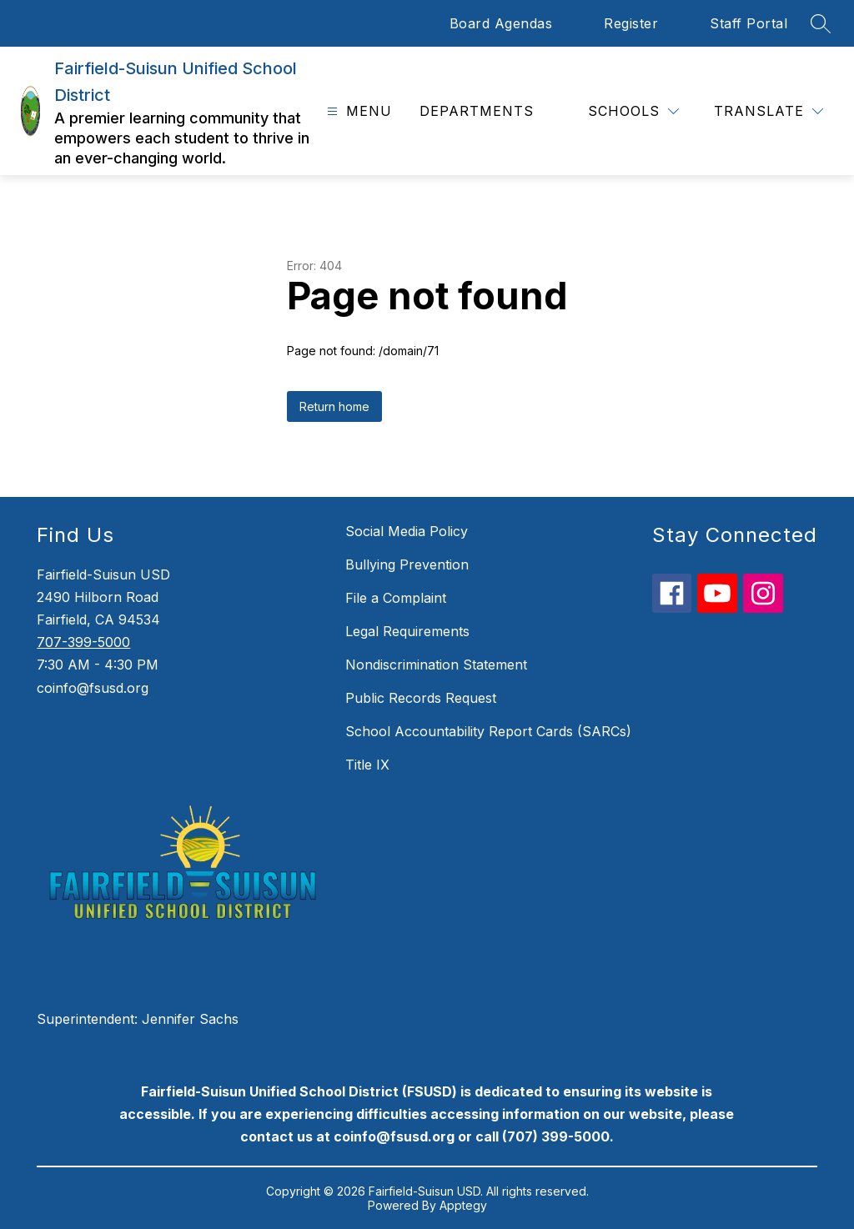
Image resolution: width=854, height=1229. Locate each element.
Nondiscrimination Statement (436, 664)
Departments (476, 111)
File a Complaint (395, 597)
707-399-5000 (83, 642)
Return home (334, 406)
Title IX (367, 764)
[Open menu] (357, 111)
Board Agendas (501, 23)
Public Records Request (420, 698)
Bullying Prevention (407, 564)
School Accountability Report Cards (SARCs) (488, 731)
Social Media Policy (406, 531)
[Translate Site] (768, 111)
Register (631, 23)
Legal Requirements (407, 631)
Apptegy (463, 1205)
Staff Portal (748, 23)
